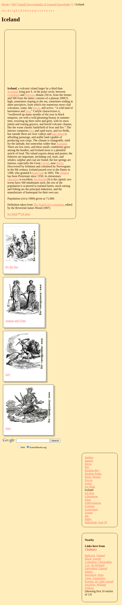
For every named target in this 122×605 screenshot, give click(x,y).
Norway (29, 94)
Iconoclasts (91, 509)
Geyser (45, 163)
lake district (59, 133)
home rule (38, 172)
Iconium (89, 506)
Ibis (87, 467)
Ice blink (12, 214)
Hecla (36, 107)
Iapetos (89, 460)
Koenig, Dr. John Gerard (99, 581)
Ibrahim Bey (92, 470)
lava (28, 111)
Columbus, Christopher (98, 561)
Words (5, 4)
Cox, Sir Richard (94, 565)
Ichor (88, 499)
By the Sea (11, 266)
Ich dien (25, 214)
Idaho (88, 519)
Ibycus (89, 480)
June (8, 428)
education (13, 179)
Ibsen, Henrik (93, 476)
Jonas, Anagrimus (95, 578)
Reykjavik (40, 179)
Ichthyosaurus (93, 502)
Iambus (89, 457)
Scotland (12, 91)
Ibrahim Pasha (93, 473)
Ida (86, 515)
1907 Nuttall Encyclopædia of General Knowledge (40, 4)
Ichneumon (91, 496)
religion (64, 172)
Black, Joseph (93, 558)
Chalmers (91, 549)
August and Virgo (15, 320)
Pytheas (89, 587)
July (7, 374)
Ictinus (89, 512)
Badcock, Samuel (95, 555)
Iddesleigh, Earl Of (96, 522)
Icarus (88, 483)
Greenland (13, 94)
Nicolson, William (95, 584)
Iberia (88, 463)
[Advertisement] (64, 58)
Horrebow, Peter (94, 574)
